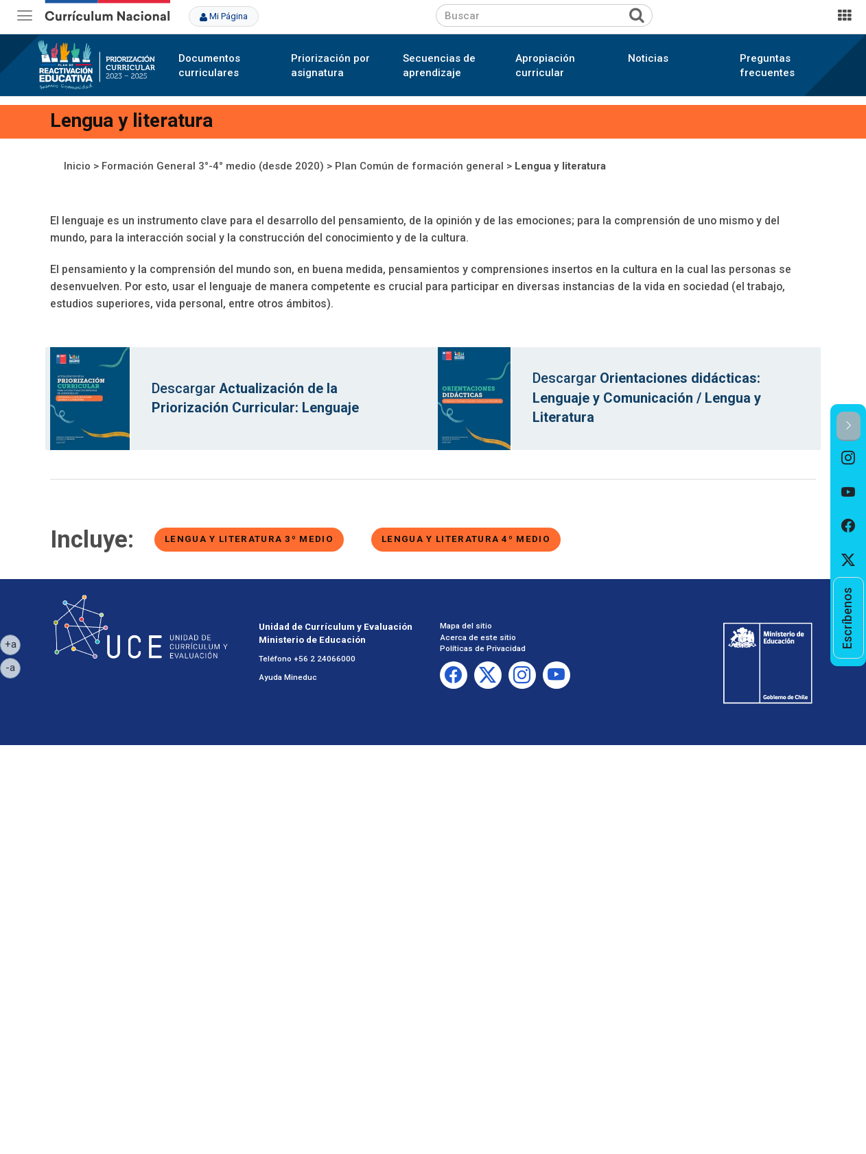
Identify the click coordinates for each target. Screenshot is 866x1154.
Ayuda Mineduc (288, 677)
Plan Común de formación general (419, 166)
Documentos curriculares (209, 65)
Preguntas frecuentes (767, 65)
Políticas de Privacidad (483, 648)
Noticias (648, 58)
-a (13, 667)
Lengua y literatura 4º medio (466, 539)
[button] (848, 426)
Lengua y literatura (560, 166)
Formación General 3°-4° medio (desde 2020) (213, 166)
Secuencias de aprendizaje (439, 65)
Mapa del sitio (466, 626)
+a (13, 643)
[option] (848, 458)
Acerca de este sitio (478, 637)
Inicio (77, 166)
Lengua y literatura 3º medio (249, 539)
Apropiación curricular (545, 65)
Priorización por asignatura (330, 65)
